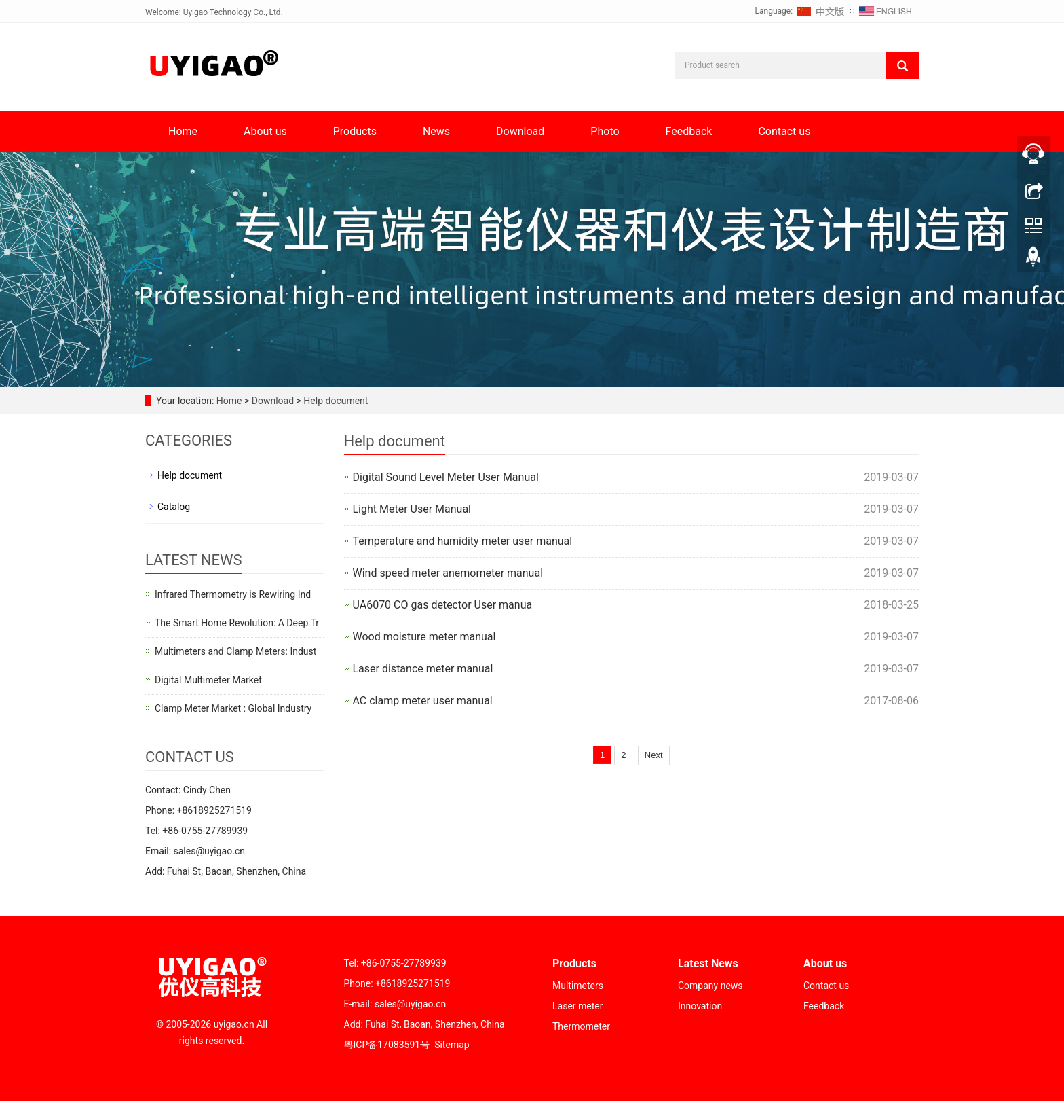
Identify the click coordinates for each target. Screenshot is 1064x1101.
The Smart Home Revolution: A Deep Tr (237, 622)
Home (182, 131)
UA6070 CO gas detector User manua (443, 604)
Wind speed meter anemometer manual (448, 572)
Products (355, 131)
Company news (710, 985)
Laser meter (577, 1005)
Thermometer (581, 1026)
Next (654, 755)
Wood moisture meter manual (424, 636)
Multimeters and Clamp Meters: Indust (235, 651)
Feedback (689, 131)
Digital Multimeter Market (208, 679)
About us (265, 131)
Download (520, 131)
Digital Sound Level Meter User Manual (446, 477)
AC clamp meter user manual (423, 700)
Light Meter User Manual (412, 509)
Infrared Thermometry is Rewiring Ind (233, 594)
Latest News (708, 963)
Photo (604, 131)
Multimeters (577, 985)
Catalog (173, 506)
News (436, 131)
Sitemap (451, 1044)
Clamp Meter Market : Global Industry (233, 708)
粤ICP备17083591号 (387, 1044)
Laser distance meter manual (423, 668)
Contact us (784, 131)
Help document (334, 400)
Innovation (700, 1005)
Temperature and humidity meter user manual (463, 541)
